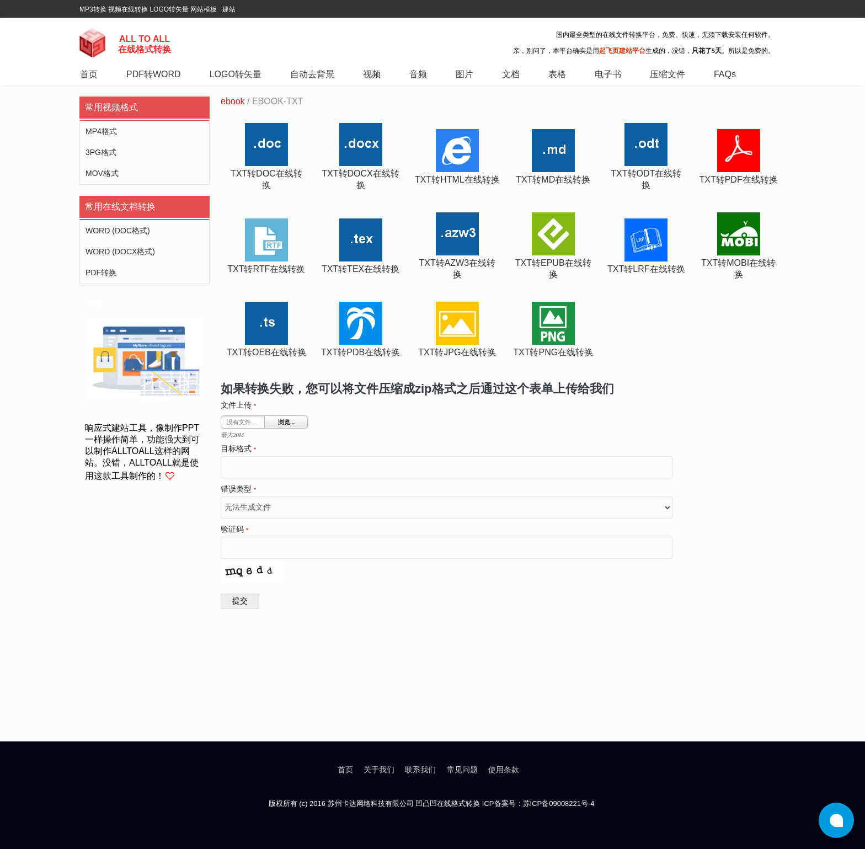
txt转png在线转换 (553, 352)
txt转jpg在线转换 (457, 352)
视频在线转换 (128, 9)
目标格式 (239, 449)
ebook (233, 101)
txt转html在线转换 (457, 179)
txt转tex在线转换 (360, 269)
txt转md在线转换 (553, 179)
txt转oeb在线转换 (266, 352)
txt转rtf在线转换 (266, 269)
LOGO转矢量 (169, 9)
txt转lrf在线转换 (646, 269)
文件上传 (239, 405)
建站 (229, 9)
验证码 (235, 529)
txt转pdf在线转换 (738, 179)
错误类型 (239, 489)
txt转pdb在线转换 (360, 352)
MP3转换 (92, 9)
